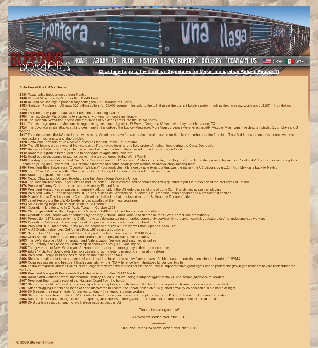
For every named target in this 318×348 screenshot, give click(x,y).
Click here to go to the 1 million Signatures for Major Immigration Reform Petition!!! (189, 71)
